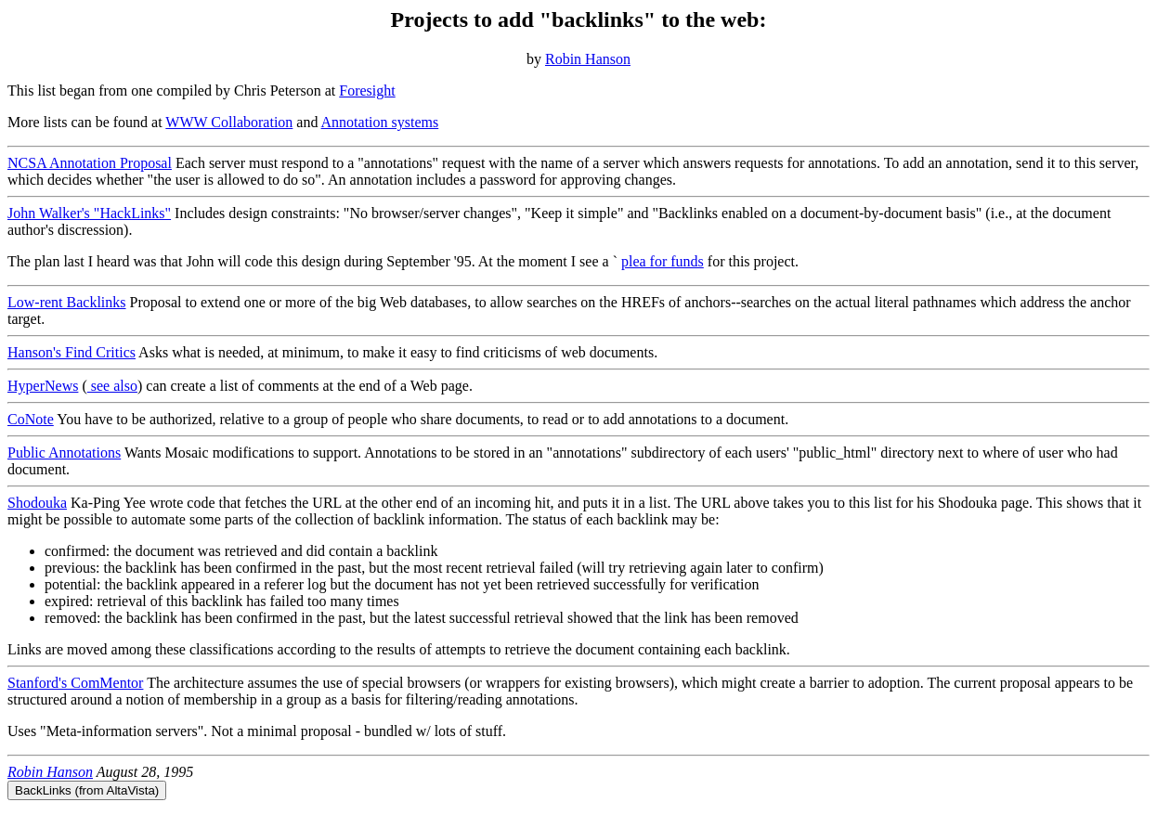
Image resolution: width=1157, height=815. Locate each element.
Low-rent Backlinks (66, 302)
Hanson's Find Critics (71, 352)
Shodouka (37, 503)
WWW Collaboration (228, 122)
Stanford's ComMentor (75, 683)
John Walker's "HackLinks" (89, 213)
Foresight (367, 90)
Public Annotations (64, 452)
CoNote (30, 419)
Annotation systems (380, 122)
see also (112, 386)
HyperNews (42, 386)
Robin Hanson (587, 59)
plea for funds (662, 261)
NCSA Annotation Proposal (89, 163)
